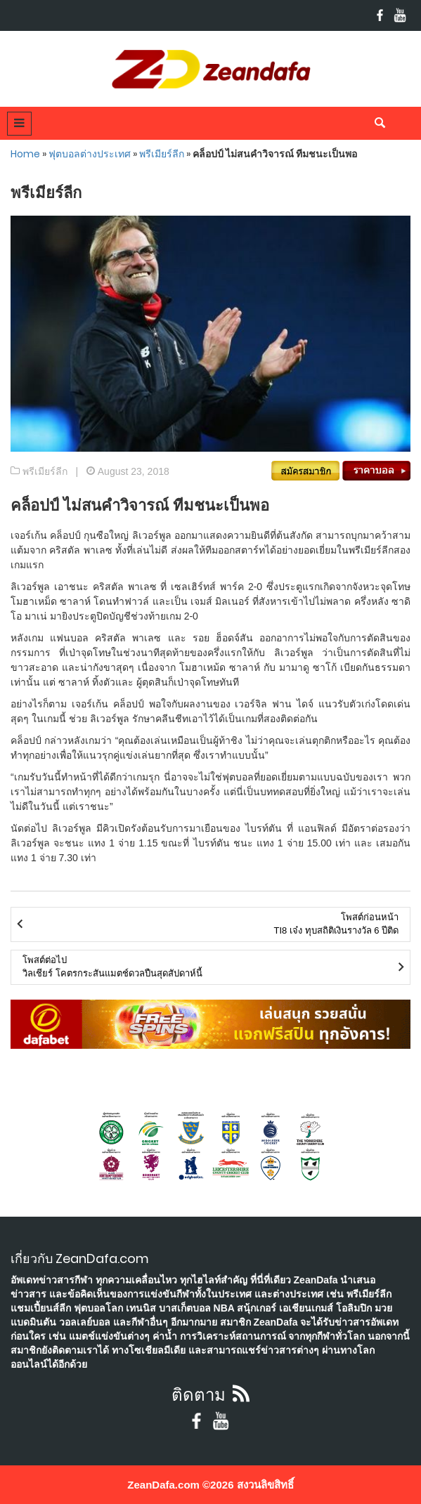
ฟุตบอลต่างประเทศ (89, 154)
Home (25, 154)
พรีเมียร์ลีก (161, 154)
